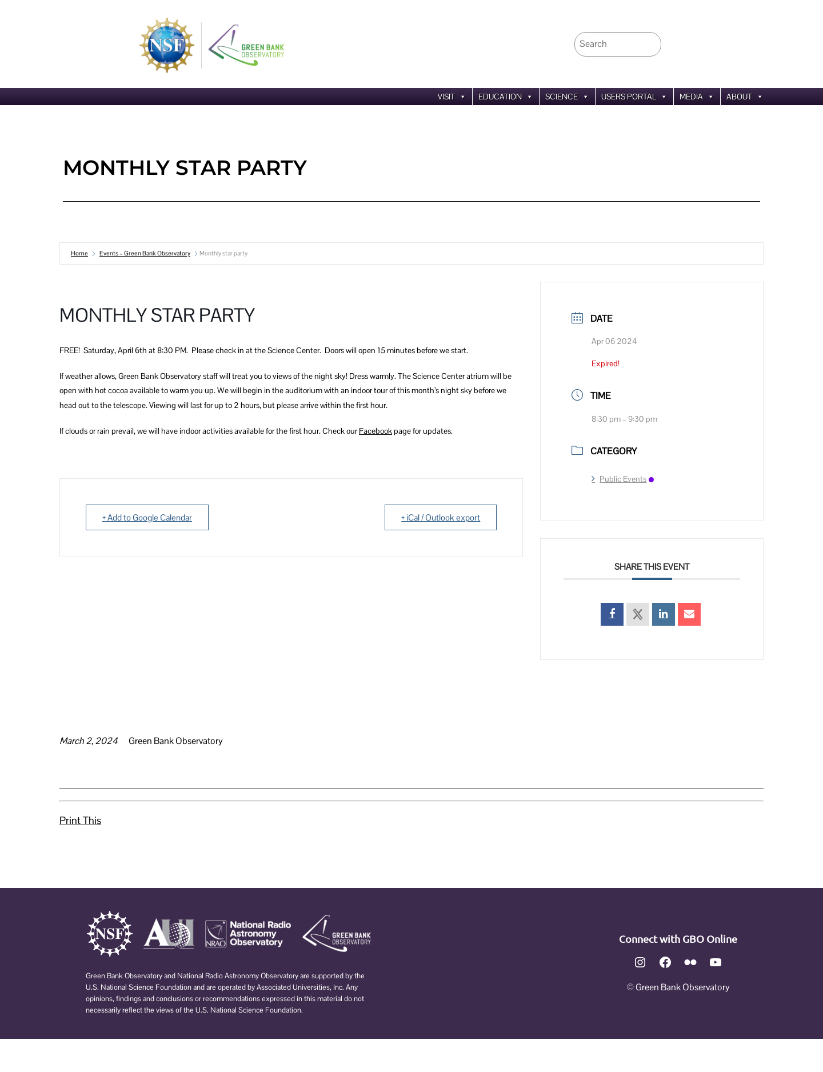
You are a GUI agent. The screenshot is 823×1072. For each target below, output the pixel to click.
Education (505, 96)
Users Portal (634, 96)
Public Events (623, 479)
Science (567, 96)
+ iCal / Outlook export (440, 517)
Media (697, 96)
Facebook (375, 431)
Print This (80, 820)
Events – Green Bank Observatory (144, 253)
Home (79, 253)
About (745, 96)
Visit (452, 96)
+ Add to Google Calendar (147, 517)
